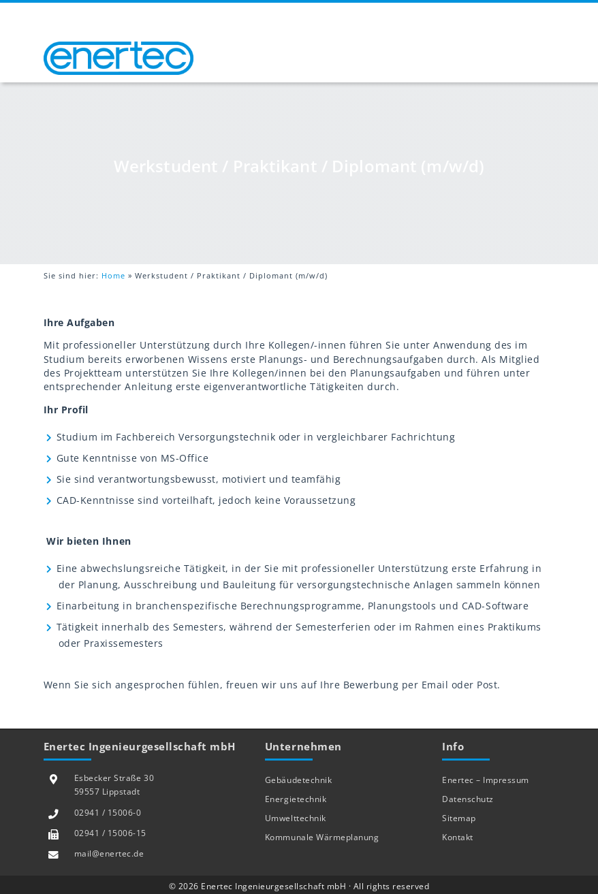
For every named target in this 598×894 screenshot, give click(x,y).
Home (113, 275)
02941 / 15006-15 (110, 833)
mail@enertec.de (109, 853)
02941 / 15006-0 (108, 812)
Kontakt (457, 837)
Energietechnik (295, 799)
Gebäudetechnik (298, 780)
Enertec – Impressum (485, 780)
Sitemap (459, 818)
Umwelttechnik (295, 818)
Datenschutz (468, 799)
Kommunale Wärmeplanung (322, 837)
